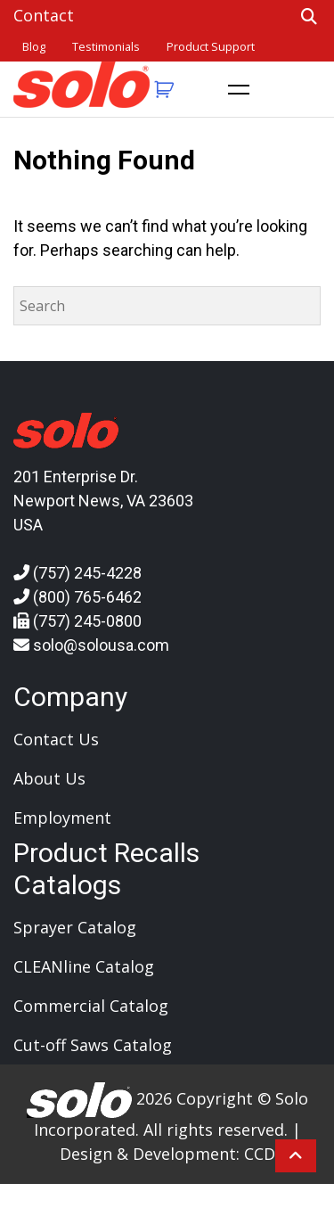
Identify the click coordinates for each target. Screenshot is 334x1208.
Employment (62, 817)
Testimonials (106, 46)
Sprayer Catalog (74, 927)
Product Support (211, 46)
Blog (33, 46)
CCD (259, 1153)
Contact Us (56, 739)
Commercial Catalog (90, 1005)
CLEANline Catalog (83, 966)
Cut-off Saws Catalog (92, 1045)
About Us (49, 778)
